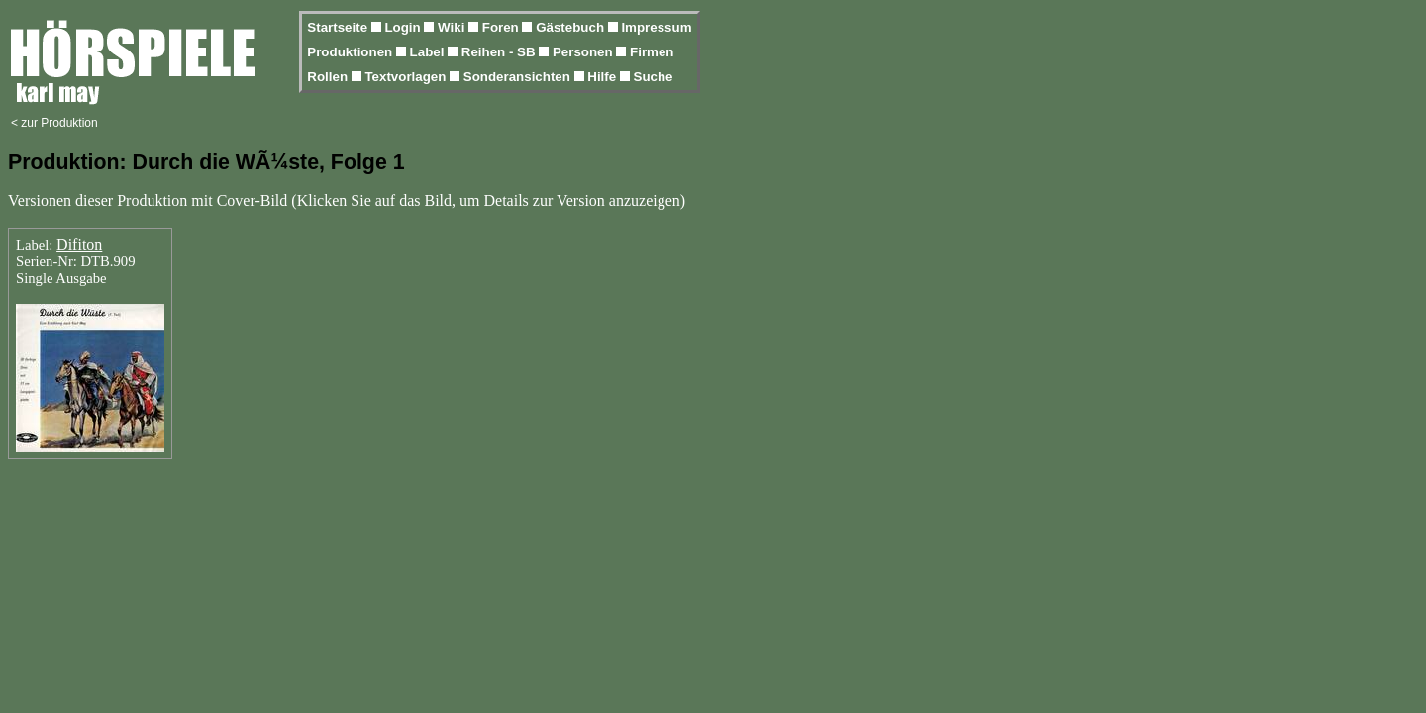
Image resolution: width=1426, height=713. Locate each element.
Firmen (651, 52)
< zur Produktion (54, 123)
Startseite (338, 27)
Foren (502, 27)
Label (429, 52)
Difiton (79, 244)
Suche (653, 76)
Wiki (453, 27)
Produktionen (351, 52)
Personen (584, 52)
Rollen (329, 76)
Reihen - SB (500, 52)
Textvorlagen (407, 76)
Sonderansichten (518, 76)
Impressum (656, 27)
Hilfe (603, 76)
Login (404, 27)
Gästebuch (572, 27)
